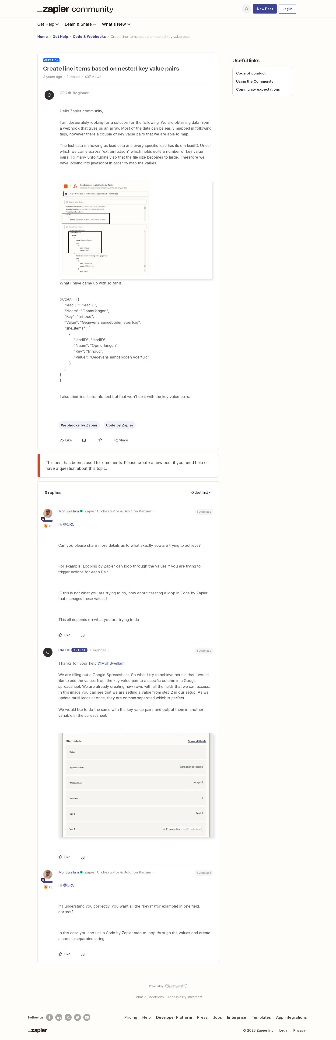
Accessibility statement (185, 997)
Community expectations (258, 89)
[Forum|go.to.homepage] (76, 9)
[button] (265, 9)
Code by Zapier (119, 425)
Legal (283, 1030)
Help (146, 1017)
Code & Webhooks (89, 36)
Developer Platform (174, 1017)
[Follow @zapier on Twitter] (77, 1017)
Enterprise (236, 1017)
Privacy (299, 1030)
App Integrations (291, 1017)
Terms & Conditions (149, 997)
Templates (261, 1017)
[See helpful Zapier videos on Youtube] (86, 1017)
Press (202, 1017)
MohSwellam (68, 511)
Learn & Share (81, 24)
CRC (63, 93)
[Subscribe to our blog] (68, 1017)
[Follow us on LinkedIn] (58, 1017)
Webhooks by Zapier (79, 425)
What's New (117, 24)
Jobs (217, 1017)
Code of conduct (251, 73)
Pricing (130, 1017)
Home (42, 36)
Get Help (48, 24)
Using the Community (254, 81)
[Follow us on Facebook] (49, 1017)
